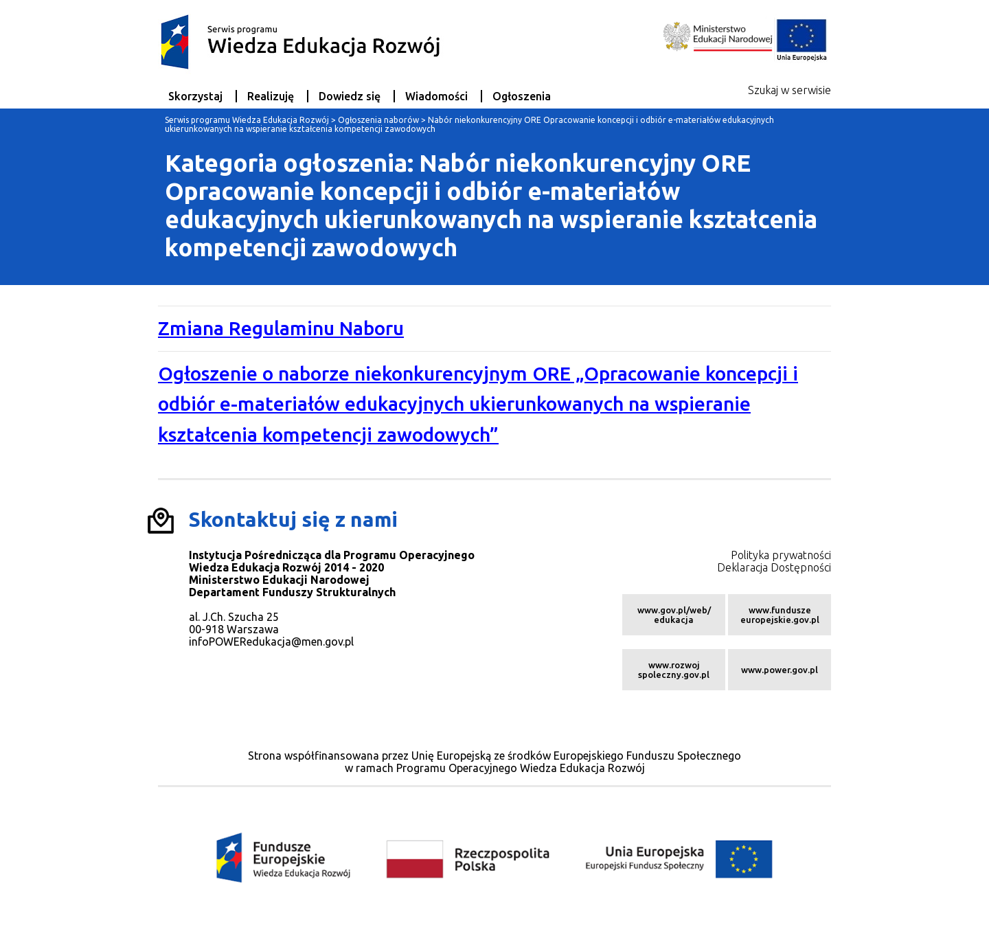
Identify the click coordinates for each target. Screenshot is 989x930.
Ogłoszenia (521, 96)
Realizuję (270, 96)
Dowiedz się (349, 96)
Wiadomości (436, 96)
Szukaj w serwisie (789, 90)
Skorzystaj (195, 96)
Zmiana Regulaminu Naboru (281, 328)
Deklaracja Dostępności (774, 567)
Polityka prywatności (781, 555)
